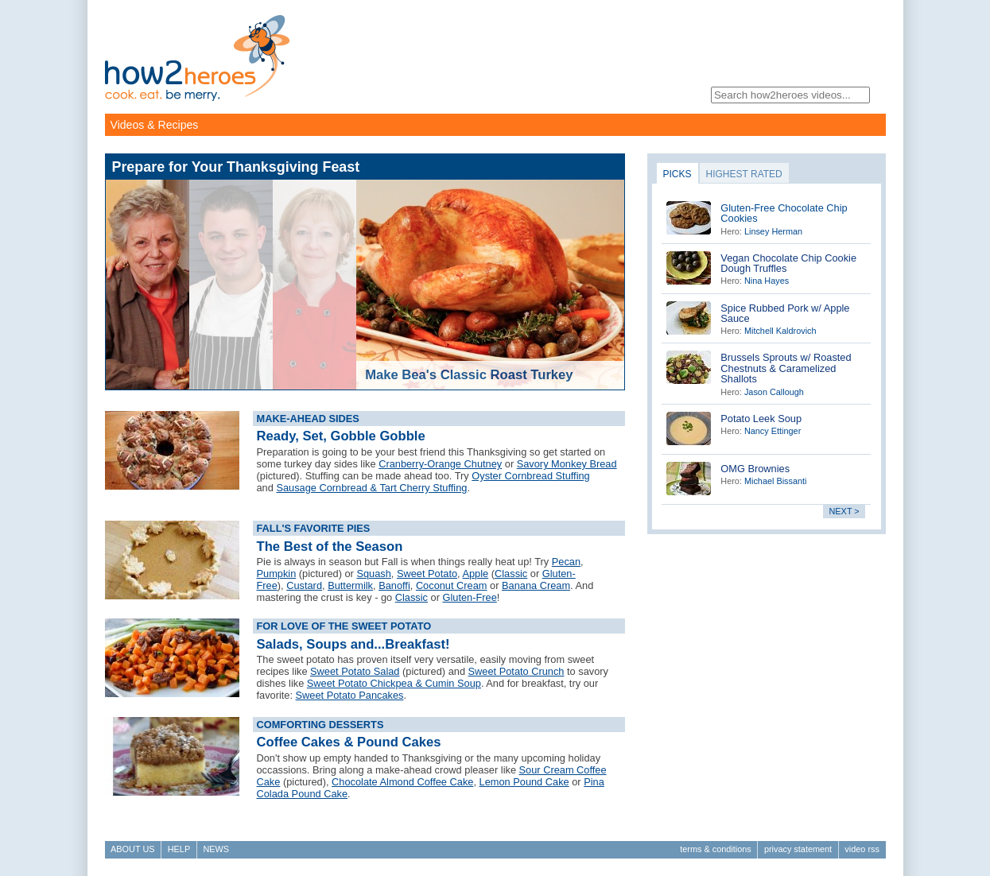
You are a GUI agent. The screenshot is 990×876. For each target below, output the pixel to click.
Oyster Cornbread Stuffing (530, 476)
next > (844, 511)
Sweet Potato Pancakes (350, 695)
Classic (511, 573)
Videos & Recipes (155, 124)
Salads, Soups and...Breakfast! (353, 644)
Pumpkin (277, 573)
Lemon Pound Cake (524, 782)
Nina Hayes (766, 280)
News (216, 849)
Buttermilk (350, 585)
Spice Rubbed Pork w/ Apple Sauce (784, 313)
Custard (304, 585)
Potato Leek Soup (761, 418)
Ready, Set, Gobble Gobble (341, 436)
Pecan (566, 562)
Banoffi (394, 585)
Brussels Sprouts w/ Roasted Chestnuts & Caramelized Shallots (785, 368)
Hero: (731, 231)
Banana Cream (536, 585)
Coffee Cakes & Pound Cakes (349, 742)
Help (179, 849)
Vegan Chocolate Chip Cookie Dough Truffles (788, 263)
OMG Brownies (755, 469)
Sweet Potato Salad (354, 671)
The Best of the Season (330, 546)
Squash (373, 573)
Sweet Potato (427, 573)
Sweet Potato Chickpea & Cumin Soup (394, 683)
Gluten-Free (470, 597)
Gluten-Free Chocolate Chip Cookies (783, 213)
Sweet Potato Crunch (516, 671)
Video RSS (861, 849)
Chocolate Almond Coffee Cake (402, 782)
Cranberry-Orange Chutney (440, 464)
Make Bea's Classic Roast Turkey (469, 374)
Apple (475, 573)
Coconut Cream (451, 585)
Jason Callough (774, 392)
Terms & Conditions (715, 849)
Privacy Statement (798, 849)
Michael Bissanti (775, 481)
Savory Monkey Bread (567, 464)
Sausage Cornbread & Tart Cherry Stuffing (371, 488)
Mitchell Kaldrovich (780, 330)
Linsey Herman (773, 231)
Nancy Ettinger (772, 431)
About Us (132, 849)
